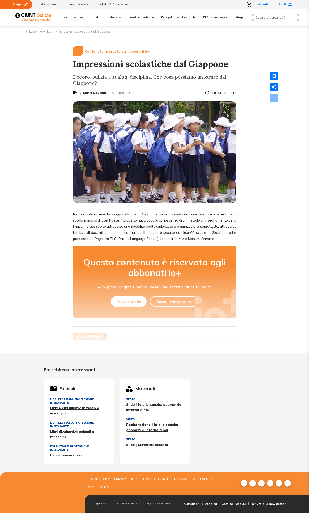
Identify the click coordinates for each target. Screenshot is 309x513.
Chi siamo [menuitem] (180, 479)
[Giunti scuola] (48, 492)
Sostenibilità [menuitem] (203, 479)
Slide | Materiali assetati (147, 444)
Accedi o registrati (275, 4)
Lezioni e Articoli (41, 31)
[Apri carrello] (249, 4)
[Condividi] (274, 87)
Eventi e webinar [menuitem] (140, 17)
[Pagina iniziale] (21, 31)
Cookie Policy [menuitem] (99, 479)
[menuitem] (244, 483)
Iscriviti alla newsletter (268, 504)
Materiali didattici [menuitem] (88, 17)
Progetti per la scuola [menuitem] (178, 17)
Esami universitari (66, 455)
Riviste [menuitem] (115, 17)
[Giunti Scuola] (33, 17)
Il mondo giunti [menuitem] (155, 479)
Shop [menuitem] (239, 17)
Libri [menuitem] (63, 17)
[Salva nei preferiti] (274, 76)
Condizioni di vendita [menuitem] (200, 504)
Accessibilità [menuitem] (98, 487)
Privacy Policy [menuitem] (126, 479)
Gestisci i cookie (233, 504)
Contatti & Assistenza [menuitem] (110, 4)
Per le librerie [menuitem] (48, 4)
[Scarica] (274, 98)
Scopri (20, 4)
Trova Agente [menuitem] (76, 4)
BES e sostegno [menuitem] (215, 17)
